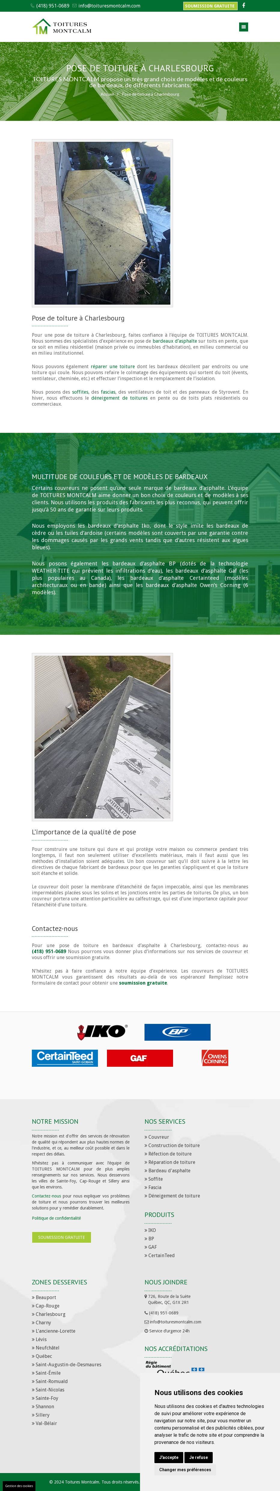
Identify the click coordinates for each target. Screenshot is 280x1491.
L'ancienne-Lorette (53, 1331)
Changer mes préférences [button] (185, 1469)
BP (149, 1239)
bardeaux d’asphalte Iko (119, 526)
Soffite (154, 1179)
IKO (150, 1230)
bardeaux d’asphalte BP (144, 563)
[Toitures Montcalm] (62, 27)
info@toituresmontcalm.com (109, 6)
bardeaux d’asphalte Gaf (206, 571)
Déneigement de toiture (172, 1196)
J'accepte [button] (168, 1457)
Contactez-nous (46, 1196)
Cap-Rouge (45, 1306)
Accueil (107, 94)
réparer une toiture (113, 366)
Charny (41, 1322)
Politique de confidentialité (56, 1218)
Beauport (44, 1297)
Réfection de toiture (168, 1154)
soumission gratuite (143, 983)
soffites (80, 392)
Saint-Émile (46, 1373)
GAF (151, 1247)
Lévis (39, 1339)
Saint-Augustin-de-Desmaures (66, 1364)
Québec (42, 1356)
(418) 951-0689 (52, 6)
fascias (108, 392)
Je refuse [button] (198, 1457)
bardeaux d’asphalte (175, 341)
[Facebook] (243, 6)
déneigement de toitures (119, 398)
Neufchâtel (45, 1348)
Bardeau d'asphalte (167, 1170)
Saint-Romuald (50, 1381)
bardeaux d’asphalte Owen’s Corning (193, 585)
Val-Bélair (44, 1423)
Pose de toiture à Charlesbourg (150, 94)
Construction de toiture (172, 1145)
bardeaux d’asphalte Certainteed (174, 578)
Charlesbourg (48, 1314)
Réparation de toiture (170, 1162)
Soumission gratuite (210, 6)
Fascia (153, 1187)
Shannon (43, 1406)
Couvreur (157, 1137)
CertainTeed (160, 1255)
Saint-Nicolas (48, 1390)
